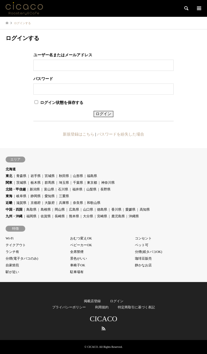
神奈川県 (108, 183)
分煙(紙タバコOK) (148, 252)
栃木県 (36, 183)
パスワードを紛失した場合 (120, 134)
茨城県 (21, 183)
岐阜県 (21, 196)
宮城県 (50, 176)
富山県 (49, 189)
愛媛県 (130, 209)
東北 (9, 176)
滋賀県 (21, 203)
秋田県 (64, 176)
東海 (9, 196)
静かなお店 (143, 265)
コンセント (143, 238)
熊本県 (74, 216)
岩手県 (36, 176)
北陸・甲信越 (16, 189)
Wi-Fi (9, 238)
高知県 (145, 209)
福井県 (77, 189)
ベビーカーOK (81, 245)
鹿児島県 (118, 216)
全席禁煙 (77, 252)
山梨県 (91, 189)
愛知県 (50, 196)
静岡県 (36, 196)
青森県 (21, 176)
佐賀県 (46, 216)
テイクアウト (16, 245)
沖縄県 (134, 216)
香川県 (116, 209)
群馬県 (50, 183)
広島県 (74, 209)
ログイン (116, 301)
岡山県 (60, 209)
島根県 (46, 209)
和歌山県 (93, 203)
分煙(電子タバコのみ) (22, 258)
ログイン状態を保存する (58, 102)
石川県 (63, 189)
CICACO (103, 319)
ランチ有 (12, 252)
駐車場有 (77, 272)
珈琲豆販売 (143, 258)
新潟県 (35, 189)
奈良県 (78, 203)
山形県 (78, 176)
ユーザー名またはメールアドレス (62, 55)
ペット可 (141, 245)
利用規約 (102, 307)
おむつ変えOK (81, 238)
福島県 (92, 176)
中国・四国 (14, 209)
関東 (9, 183)
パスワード (43, 79)
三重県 (64, 196)
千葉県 (78, 183)
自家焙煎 (12, 265)
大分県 (88, 216)
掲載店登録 (92, 301)
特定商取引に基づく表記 (136, 307)
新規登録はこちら (78, 134)
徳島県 (102, 209)
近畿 (9, 203)
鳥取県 (31, 209)
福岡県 (31, 216)
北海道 (11, 169)
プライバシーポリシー (69, 307)
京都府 (36, 203)
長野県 (105, 189)
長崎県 (60, 216)
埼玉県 (64, 183)
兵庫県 (64, 203)
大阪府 (50, 203)
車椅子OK (77, 265)
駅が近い (12, 272)
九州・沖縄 (14, 216)
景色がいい (78, 258)
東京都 (92, 183)
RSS (103, 328)
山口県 (88, 209)
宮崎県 (102, 216)
